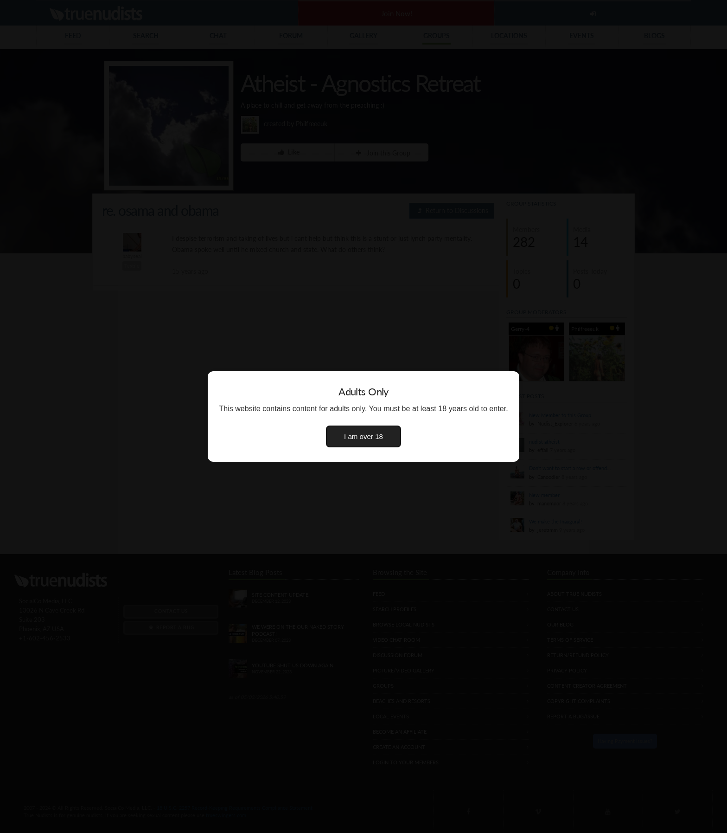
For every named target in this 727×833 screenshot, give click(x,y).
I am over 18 (363, 436)
